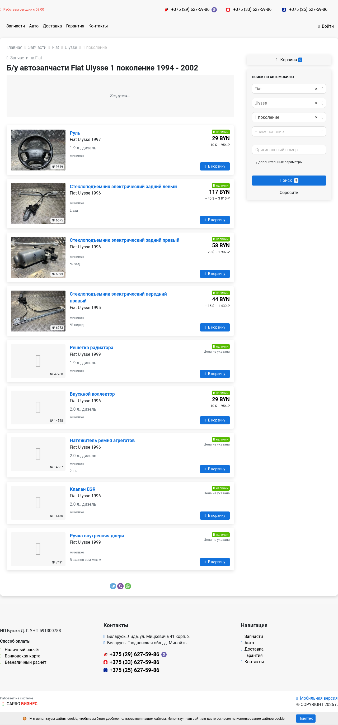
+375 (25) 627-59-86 (308, 9)
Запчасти (15, 26)
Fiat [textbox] (286, 89)
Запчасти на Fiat (24, 57)
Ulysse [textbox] (286, 103)
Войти (326, 26)
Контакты (98, 26)
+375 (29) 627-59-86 (190, 9)
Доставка (52, 26)
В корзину (215, 166)
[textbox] (287, 131)
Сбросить (289, 192)
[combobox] (289, 88)
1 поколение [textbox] (286, 117)
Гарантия (75, 26)
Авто (34, 26)
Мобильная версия (317, 698)
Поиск (289, 180)
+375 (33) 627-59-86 (252, 9)
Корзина (289, 59)
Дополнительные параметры (277, 162)
